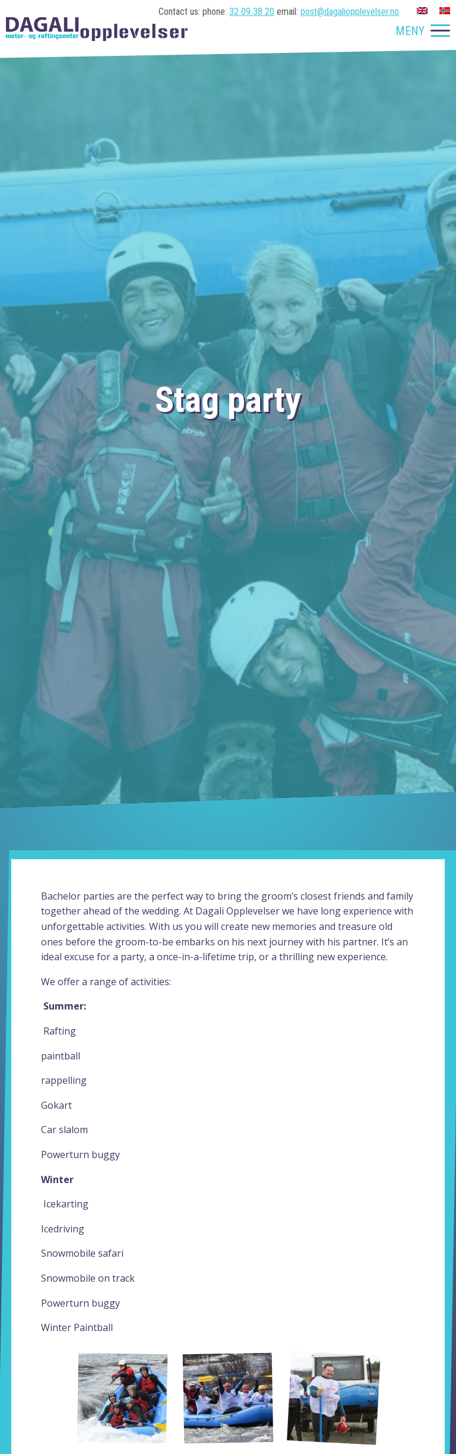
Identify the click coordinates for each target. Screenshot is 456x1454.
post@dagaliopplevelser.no (349, 11)
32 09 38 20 (251, 11)
